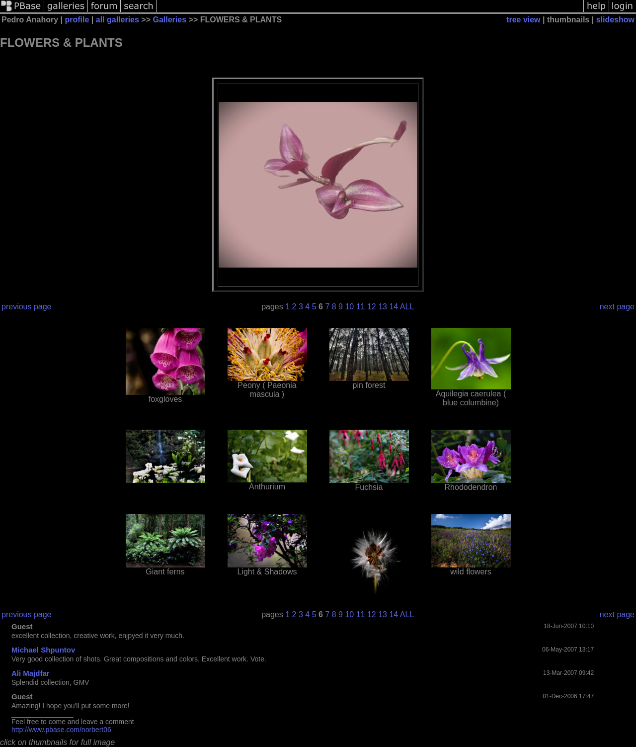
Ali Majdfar (30, 673)
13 (382, 306)
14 (393, 306)
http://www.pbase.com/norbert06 (61, 730)
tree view (523, 19)
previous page (26, 306)
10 (349, 306)
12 (371, 306)
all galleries (117, 19)
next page (617, 306)
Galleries (169, 19)
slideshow (615, 19)
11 (360, 306)
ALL (407, 306)
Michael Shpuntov (43, 650)
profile (77, 19)
